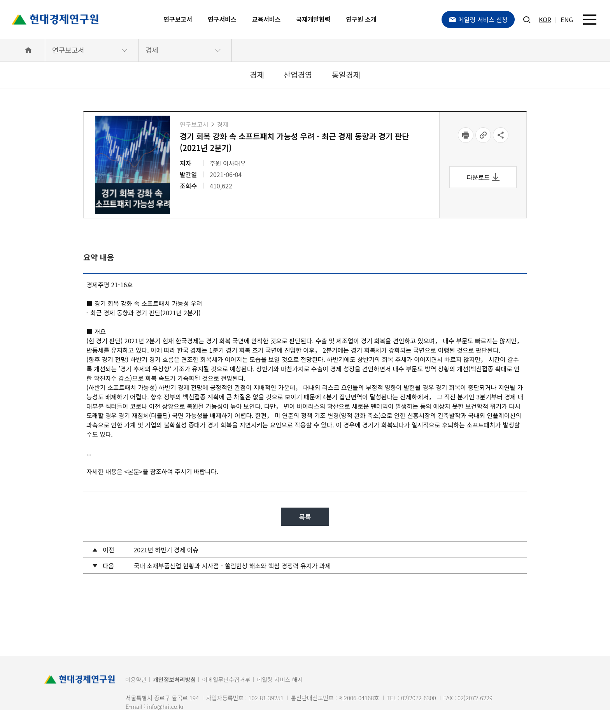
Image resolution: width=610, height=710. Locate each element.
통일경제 (345, 74)
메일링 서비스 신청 (478, 19)
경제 (151, 50)
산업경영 (298, 74)
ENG (567, 19)
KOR (545, 19)
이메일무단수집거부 (226, 679)
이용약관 (136, 679)
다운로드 (483, 177)
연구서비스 (222, 19)
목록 (305, 517)
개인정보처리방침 (174, 679)
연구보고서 (177, 19)
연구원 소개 (361, 19)
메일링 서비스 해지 (280, 679)
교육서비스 (266, 19)
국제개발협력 (313, 19)
